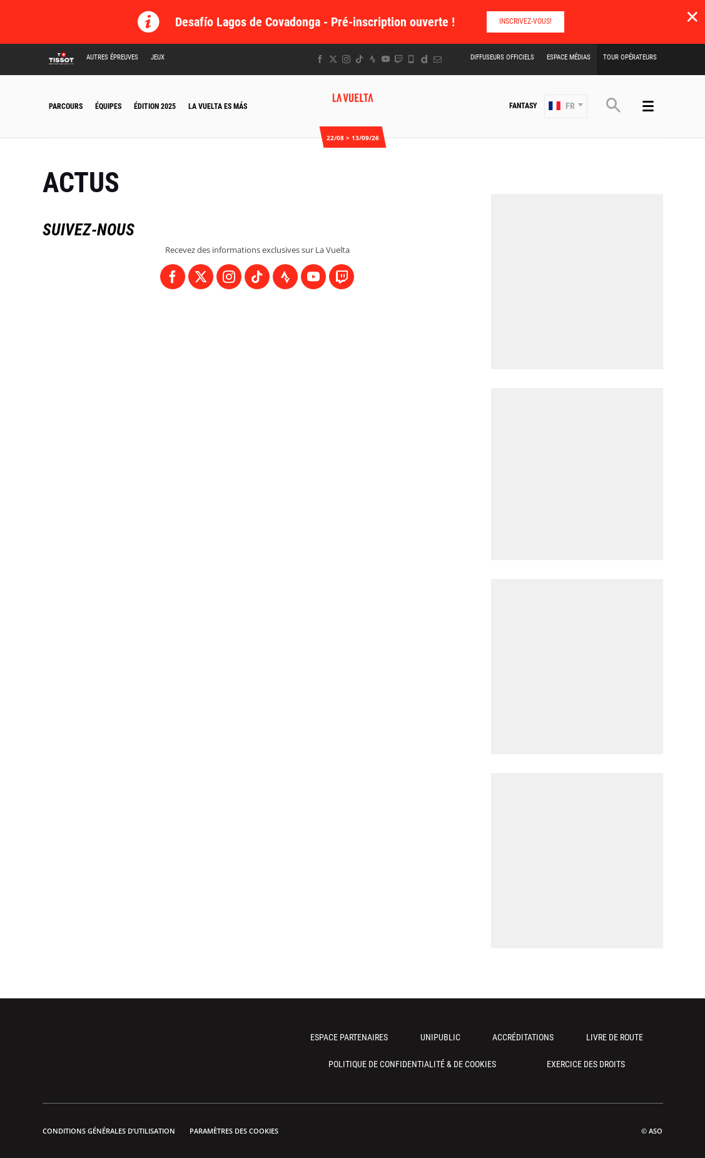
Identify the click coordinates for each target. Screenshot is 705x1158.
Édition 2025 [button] (155, 106)
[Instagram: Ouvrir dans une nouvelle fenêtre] (346, 59)
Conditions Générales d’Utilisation (109, 1130)
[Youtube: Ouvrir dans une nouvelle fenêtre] (385, 59)
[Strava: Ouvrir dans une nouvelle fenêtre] (372, 59)
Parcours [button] (66, 106)
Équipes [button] (108, 106)
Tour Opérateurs (630, 57)
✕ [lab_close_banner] (692, 16)
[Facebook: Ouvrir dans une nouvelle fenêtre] (320, 59)
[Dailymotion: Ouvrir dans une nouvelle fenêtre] (424, 59)
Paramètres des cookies (234, 1130)
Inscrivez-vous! (525, 21)
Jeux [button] (158, 57)
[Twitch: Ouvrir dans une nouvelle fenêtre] (398, 59)
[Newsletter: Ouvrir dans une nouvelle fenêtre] (437, 59)
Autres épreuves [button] (112, 57)
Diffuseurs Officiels (502, 57)
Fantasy (523, 105)
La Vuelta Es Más (217, 106)
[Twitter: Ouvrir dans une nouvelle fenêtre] (333, 59)
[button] (565, 106)
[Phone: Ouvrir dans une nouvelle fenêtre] (411, 59)
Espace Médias (569, 57)
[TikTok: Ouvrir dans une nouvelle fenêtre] (359, 59)
